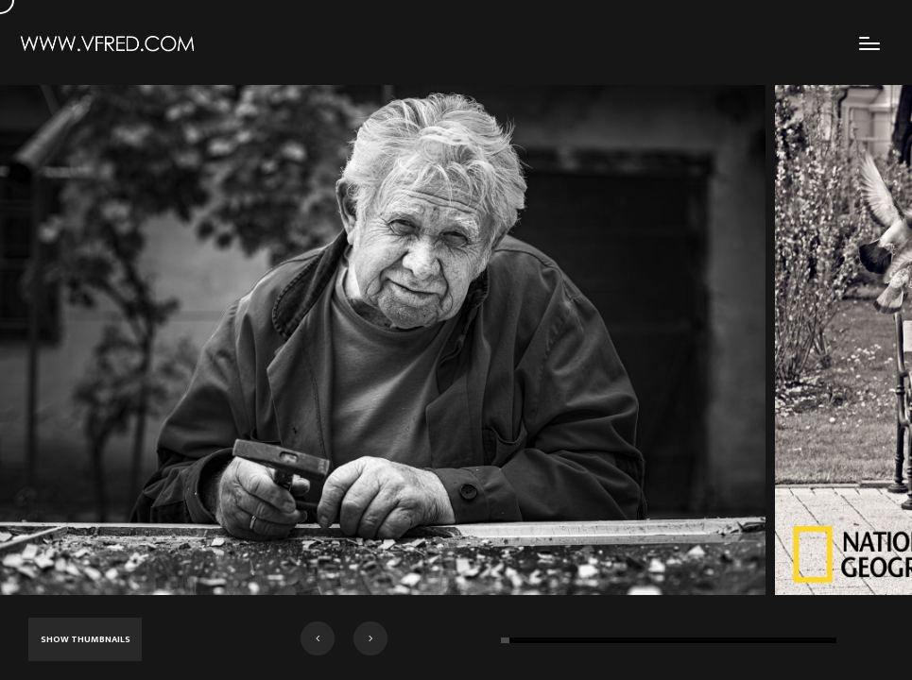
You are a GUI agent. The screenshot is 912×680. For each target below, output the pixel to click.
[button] (318, 638)
